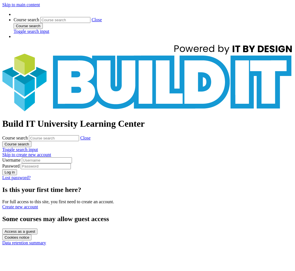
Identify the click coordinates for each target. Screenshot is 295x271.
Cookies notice (17, 237)
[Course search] (65, 20)
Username (12, 160)
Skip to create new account (26, 154)
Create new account (20, 206)
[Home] (148, 109)
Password (11, 166)
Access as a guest (20, 231)
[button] (97, 19)
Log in (10, 172)
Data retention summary (24, 242)
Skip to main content (21, 4)
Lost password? (16, 177)
